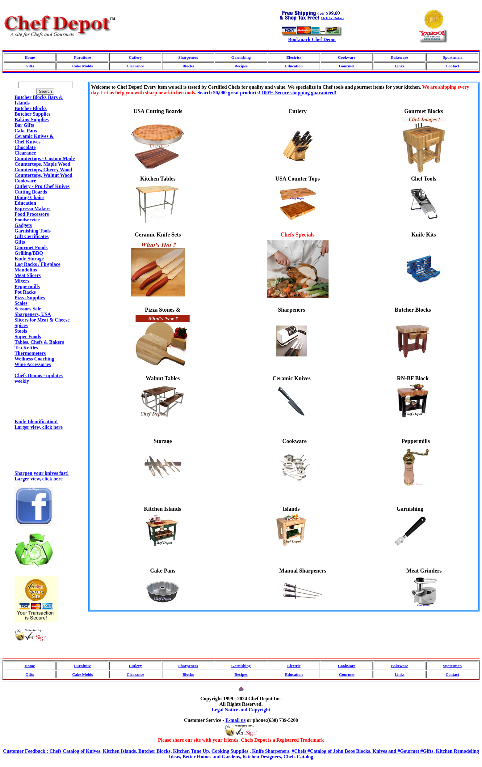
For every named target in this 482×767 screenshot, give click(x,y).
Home (29, 57)
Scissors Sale (28, 308)
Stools (21, 331)
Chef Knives (27, 141)
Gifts (29, 66)
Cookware (346, 57)
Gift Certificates (32, 236)
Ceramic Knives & (34, 136)
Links (399, 66)
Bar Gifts (24, 125)
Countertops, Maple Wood (42, 164)
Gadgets (23, 225)
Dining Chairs (29, 197)
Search (45, 91)
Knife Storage (29, 258)
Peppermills (27, 286)
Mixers (22, 280)
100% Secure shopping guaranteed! (299, 92)
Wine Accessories (33, 364)
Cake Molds (82, 66)
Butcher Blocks (31, 108)
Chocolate (25, 147)
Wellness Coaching (34, 358)
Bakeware (399, 57)
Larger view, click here (39, 427)
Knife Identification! (45, 419)
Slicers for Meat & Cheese (42, 319)
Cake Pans (26, 130)
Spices (21, 325)
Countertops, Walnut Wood (43, 175)
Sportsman (452, 57)
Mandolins (26, 269)
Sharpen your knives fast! (45, 471)
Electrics (293, 57)
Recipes (241, 66)
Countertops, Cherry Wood (43, 169)
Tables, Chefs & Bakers (39, 342)
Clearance (135, 66)
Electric (293, 665)
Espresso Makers (33, 208)
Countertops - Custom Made (45, 158)
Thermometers (30, 353)
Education (294, 66)
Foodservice (27, 219)
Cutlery (135, 57)
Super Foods (28, 336)
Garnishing (241, 57)
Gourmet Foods (31, 247)
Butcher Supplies (33, 114)
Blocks (188, 66)
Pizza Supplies (30, 297)
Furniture (82, 57)
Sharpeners (188, 57)
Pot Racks (25, 292)
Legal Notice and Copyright (241, 709)
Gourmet (346, 66)
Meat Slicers (28, 275)
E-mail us (235, 720)
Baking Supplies (32, 119)
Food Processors (32, 214)
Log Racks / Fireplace (38, 264)
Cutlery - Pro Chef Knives (42, 186)
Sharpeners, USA (33, 314)
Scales (21, 303)
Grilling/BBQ (29, 253)
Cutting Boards (31, 191)
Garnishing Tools (33, 230)
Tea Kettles (26, 347)
